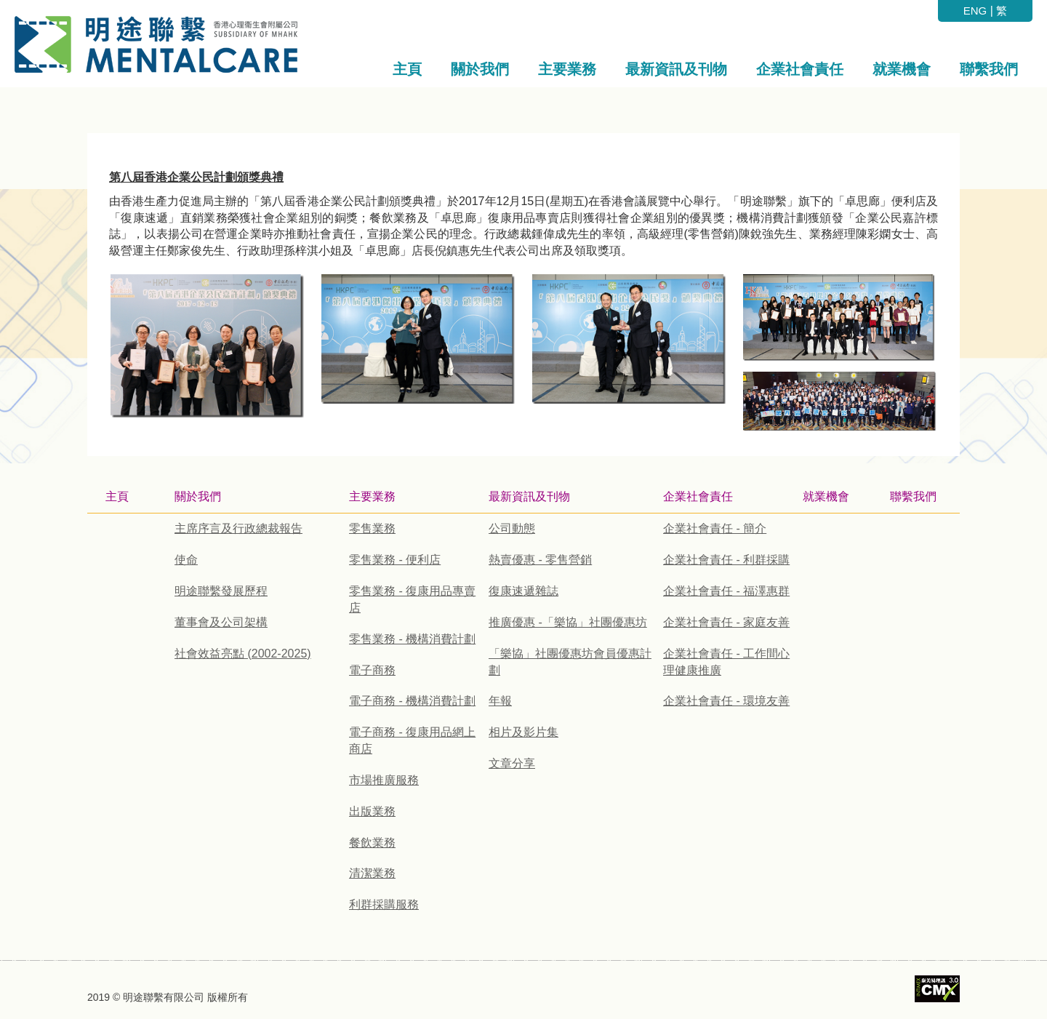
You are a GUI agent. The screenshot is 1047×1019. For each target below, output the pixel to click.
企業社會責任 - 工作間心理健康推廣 (726, 661)
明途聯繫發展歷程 (221, 591)
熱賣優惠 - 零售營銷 (540, 560)
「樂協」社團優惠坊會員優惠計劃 (570, 661)
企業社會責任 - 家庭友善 (726, 622)
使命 (186, 560)
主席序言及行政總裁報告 (238, 528)
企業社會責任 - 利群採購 (726, 560)
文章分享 (512, 763)
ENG (975, 10)
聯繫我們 (913, 496)
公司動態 (512, 528)
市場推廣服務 (384, 780)
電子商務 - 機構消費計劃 (412, 701)
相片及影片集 (523, 732)
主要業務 (372, 496)
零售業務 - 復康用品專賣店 (412, 599)
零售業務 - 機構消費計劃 (412, 639)
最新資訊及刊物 (529, 496)
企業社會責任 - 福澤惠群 (726, 591)
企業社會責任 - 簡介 (714, 528)
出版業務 (372, 811)
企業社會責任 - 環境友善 (726, 701)
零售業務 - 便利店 (395, 560)
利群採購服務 (384, 904)
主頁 (117, 496)
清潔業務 (372, 873)
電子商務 (372, 670)
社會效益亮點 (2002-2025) (242, 653)
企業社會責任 (698, 496)
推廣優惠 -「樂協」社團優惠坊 (568, 622)
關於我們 (197, 496)
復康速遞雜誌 (523, 591)
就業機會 (826, 496)
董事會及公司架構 (221, 622)
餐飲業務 (372, 842)
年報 (500, 701)
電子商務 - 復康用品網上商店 (412, 740)
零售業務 (372, 528)
